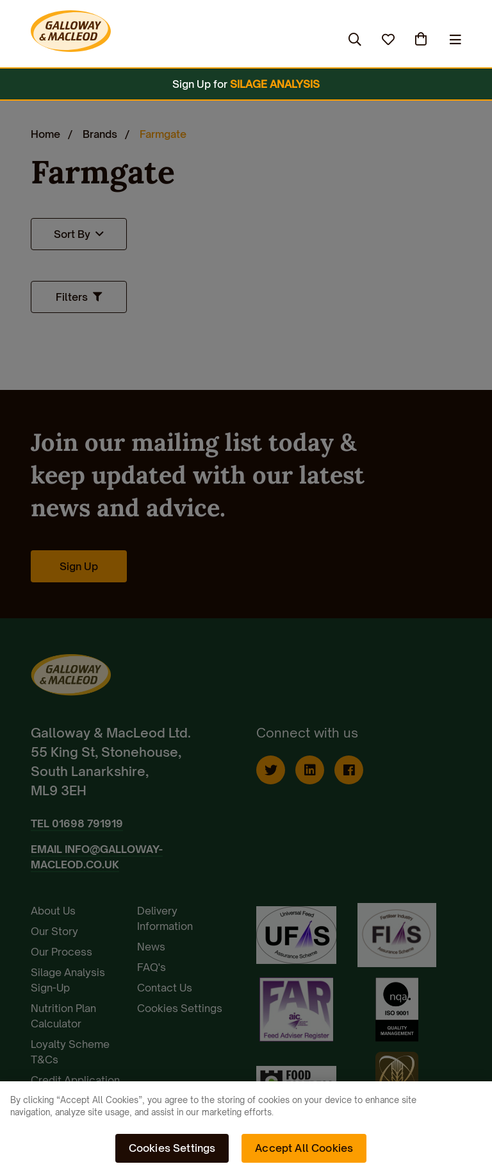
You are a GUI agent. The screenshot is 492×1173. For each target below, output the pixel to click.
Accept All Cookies (304, 1148)
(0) (422, 39)
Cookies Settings (172, 1148)
